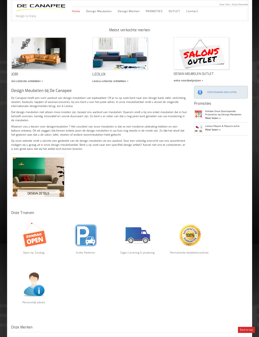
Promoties (202, 103)
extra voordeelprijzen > (188, 80)
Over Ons (225, 4)
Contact (192, 11)
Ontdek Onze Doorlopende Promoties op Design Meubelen (223, 113)
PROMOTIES (154, 11)
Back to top (246, 330)
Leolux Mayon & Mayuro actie (222, 126)
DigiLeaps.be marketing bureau (230, 330)
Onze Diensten (240, 4)
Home (76, 11)
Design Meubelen (99, 11)
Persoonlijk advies (190, 250)
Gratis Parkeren (68, 250)
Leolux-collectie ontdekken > (110, 81)
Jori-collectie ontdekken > (27, 81)
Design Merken (129, 11)
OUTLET (174, 11)
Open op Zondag (28, 250)
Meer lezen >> (213, 118)
